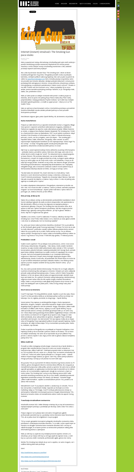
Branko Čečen (25, 58)
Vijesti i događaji (85, 3)
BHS (118, 1)
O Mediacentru (105, 3)
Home (57, 3)
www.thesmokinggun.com (36, 79)
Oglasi (95, 3)
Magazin (64, 3)
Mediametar (73, 3)
